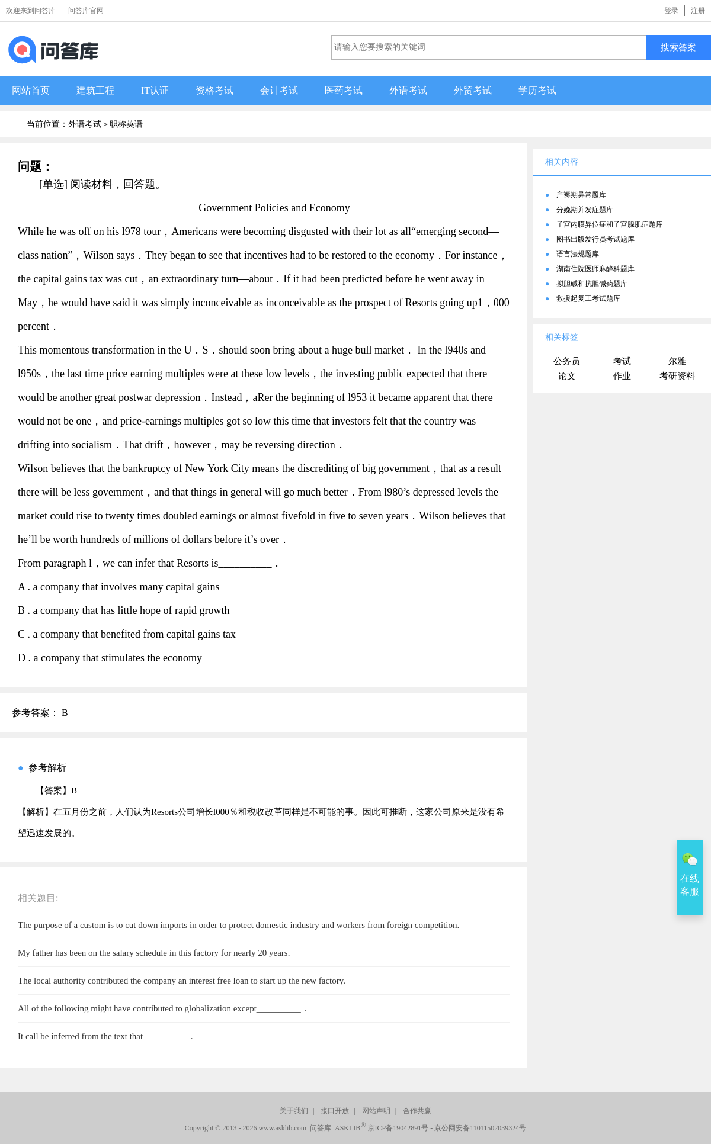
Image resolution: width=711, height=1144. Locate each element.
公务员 (566, 361)
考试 (622, 361)
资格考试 (214, 90)
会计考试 (279, 90)
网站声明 (376, 1111)
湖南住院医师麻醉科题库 (595, 269)
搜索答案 (678, 47)
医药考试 (344, 90)
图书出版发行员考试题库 (595, 239)
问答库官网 (86, 11)
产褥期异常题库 (581, 195)
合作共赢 (417, 1111)
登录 (671, 11)
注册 (698, 11)
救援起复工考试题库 (588, 298)
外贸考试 (473, 90)
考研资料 (677, 376)
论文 (567, 376)
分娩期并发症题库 (584, 209)
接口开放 (335, 1111)
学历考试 (537, 90)
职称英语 (126, 124)
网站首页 (31, 90)
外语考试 (408, 90)
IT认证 (155, 90)
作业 (622, 376)
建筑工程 (95, 90)
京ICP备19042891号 (398, 1128)
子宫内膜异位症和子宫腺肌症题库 (609, 224)
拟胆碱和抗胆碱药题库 (591, 283)
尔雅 (677, 361)
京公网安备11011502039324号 (480, 1128)
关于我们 (294, 1111)
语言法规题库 (577, 254)
